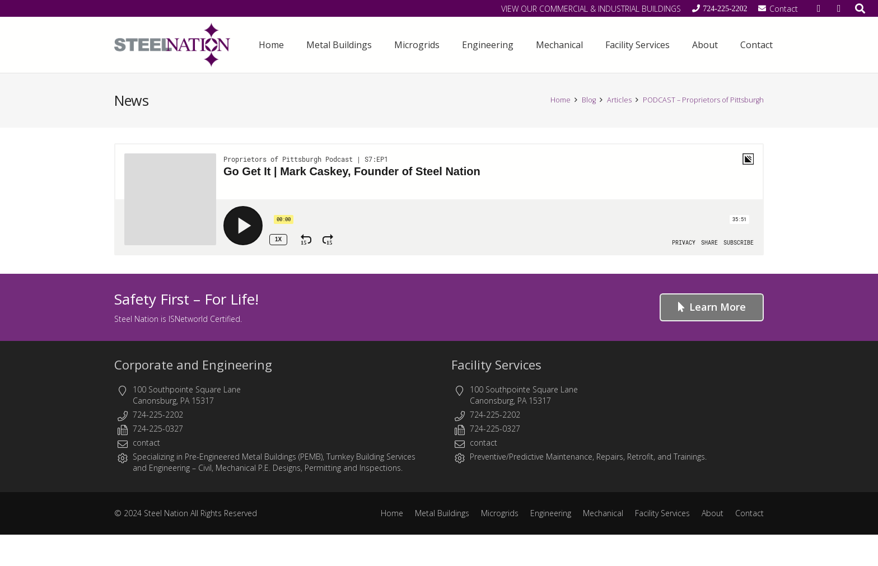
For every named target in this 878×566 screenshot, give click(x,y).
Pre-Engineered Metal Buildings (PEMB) (254, 456)
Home (392, 513)
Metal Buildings (442, 513)
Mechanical (603, 513)
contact (146, 442)
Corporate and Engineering (193, 364)
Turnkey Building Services (370, 456)
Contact (749, 513)
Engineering (169, 467)
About (712, 513)
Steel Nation (166, 513)
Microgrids (500, 513)
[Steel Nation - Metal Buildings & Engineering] (172, 44)
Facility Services (496, 364)
